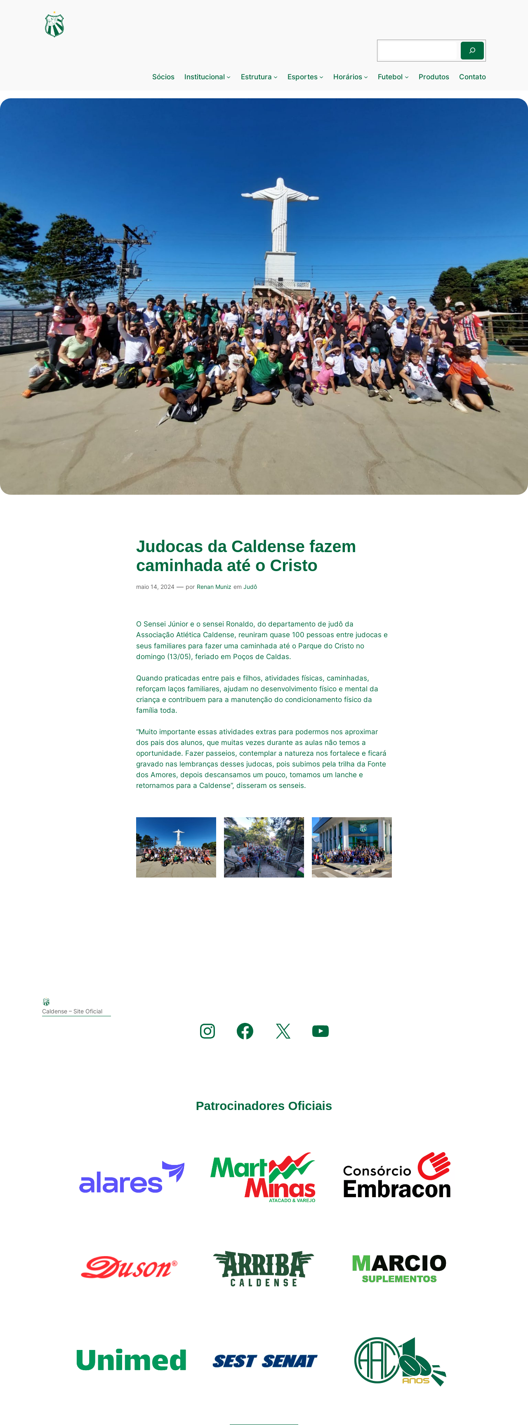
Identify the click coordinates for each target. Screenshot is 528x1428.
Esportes (303, 77)
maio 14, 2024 (155, 586)
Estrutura (256, 77)
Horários (347, 77)
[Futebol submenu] (407, 77)
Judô (250, 586)
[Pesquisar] (472, 50)
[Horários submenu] (366, 77)
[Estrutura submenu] (275, 77)
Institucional (204, 77)
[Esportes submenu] (321, 77)
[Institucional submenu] (228, 77)
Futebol (390, 77)
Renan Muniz (214, 586)
